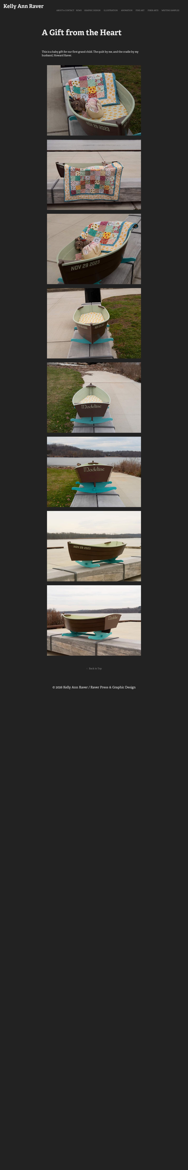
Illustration (111, 10)
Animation (127, 10)
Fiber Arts (153, 10)
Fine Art (140, 10)
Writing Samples (170, 10)
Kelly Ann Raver (23, 6)
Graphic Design (92, 10)
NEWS (79, 10)
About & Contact (65, 10)
